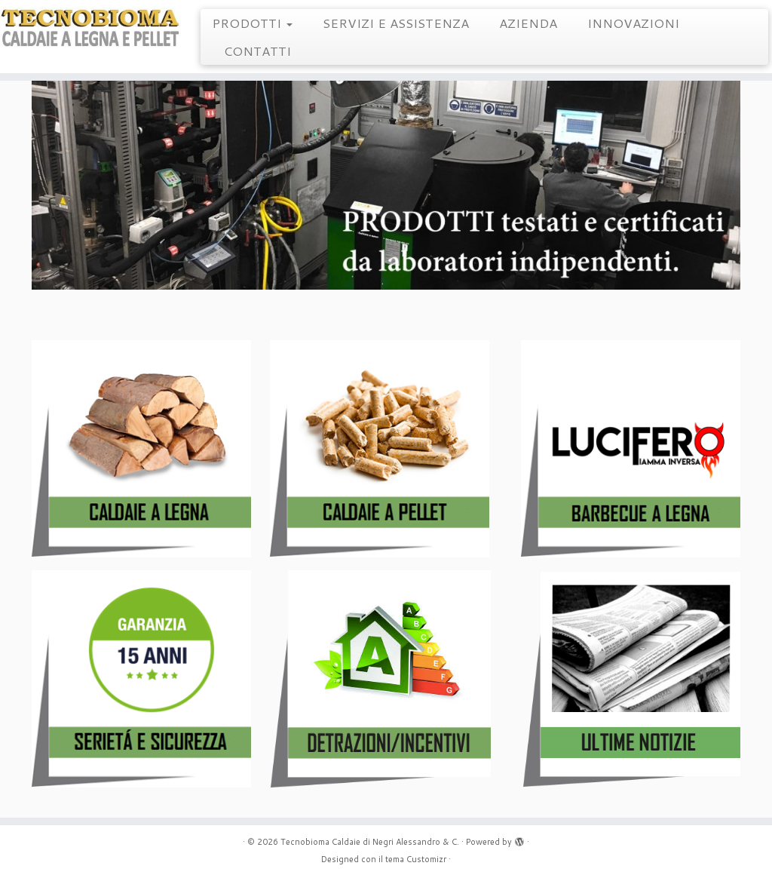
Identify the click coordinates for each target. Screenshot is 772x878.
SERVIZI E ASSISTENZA (396, 23)
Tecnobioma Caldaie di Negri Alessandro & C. (369, 842)
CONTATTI (257, 50)
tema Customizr (415, 859)
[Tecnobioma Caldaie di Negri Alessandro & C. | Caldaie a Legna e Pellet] (90, 28)
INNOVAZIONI (633, 23)
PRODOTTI (252, 23)
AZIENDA (528, 23)
